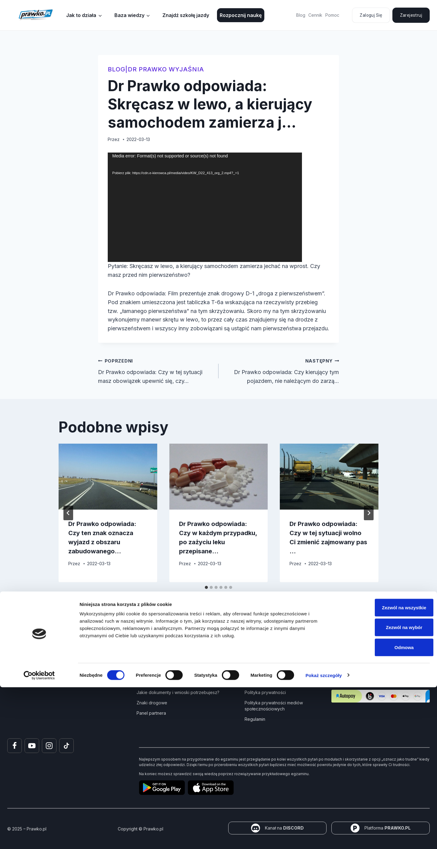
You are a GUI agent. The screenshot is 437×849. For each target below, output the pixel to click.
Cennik (315, 15)
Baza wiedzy (129, 15)
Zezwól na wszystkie (386, 769)
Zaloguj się (371, 15)
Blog (300, 15)
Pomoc (332, 15)
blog (116, 69)
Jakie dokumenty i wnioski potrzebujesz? (178, 692)
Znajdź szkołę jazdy (185, 15)
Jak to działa (81, 15)
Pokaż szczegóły (324, 837)
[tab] (206, 587)
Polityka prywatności (265, 692)
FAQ (249, 682)
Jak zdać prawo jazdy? (160, 682)
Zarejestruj (411, 15)
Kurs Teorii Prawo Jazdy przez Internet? (177, 671)
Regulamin (255, 719)
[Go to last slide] (68, 513)
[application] (205, 207)
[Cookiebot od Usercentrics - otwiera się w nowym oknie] (39, 837)
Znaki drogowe (152, 702)
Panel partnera (151, 713)
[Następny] (369, 513)
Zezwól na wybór (386, 789)
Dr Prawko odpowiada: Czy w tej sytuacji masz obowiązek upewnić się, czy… (155, 370)
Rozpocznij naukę (241, 15)
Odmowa (386, 809)
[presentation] (108, 476)
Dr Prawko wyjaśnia (166, 69)
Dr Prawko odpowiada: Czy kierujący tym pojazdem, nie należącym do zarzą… (281, 370)
